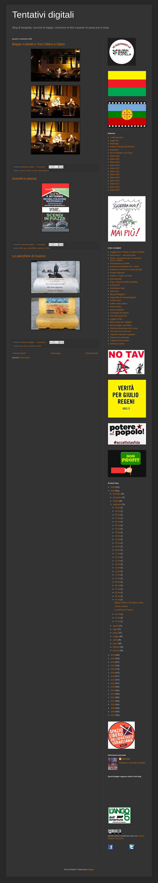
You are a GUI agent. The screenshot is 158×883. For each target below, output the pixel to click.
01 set (117, 621)
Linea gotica (115, 285)
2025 (113, 491)
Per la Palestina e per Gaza (121, 153)
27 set (117, 518)
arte (20, 346)
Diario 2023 (114, 165)
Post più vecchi (92, 353)
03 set (117, 614)
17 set (117, 554)
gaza (25, 248)
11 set (117, 575)
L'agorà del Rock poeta (119, 340)
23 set (117, 532)
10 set (117, 578)
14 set (117, 564)
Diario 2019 (114, 177)
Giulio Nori (114, 291)
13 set (117, 568)
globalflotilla (32, 248)
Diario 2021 (114, 171)
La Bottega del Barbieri (119, 313)
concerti (22, 170)
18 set (117, 550)
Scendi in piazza (24, 178)
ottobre (116, 501)
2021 (113, 666)
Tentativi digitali (43, 15)
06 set (117, 592)
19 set (117, 546)
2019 (113, 673)
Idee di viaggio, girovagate (120, 325)
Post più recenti (19, 353)
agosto (116, 626)
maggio (116, 636)
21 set (117, 539)
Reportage (114, 144)
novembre (117, 497)
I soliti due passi (116, 137)
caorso (25, 346)
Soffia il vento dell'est (118, 304)
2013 (113, 694)
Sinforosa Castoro (117, 344)
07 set (117, 589)
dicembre (117, 494)
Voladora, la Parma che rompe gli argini (126, 270)
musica (28, 170)
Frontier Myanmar (117, 273)
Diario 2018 (114, 181)
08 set (117, 585)
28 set (117, 515)
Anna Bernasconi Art (118, 316)
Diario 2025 (114, 159)
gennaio (116, 650)
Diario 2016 (114, 187)
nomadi (34, 170)
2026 (113, 487)
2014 (113, 690)
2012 (113, 697)
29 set (117, 511)
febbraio (116, 647)
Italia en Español (117, 310)
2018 (113, 676)
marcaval (126, 759)
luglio (115, 629)
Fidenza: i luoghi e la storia (121, 276)
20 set (117, 543)
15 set (117, 561)
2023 (113, 658)
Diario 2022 (114, 168)
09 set (117, 582)
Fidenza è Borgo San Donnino (122, 147)
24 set (117, 529)
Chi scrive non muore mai (120, 331)
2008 (113, 712)
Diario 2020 (114, 174)
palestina (40, 248)
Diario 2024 (114, 162)
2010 (113, 704)
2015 (113, 687)
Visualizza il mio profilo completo (132, 763)
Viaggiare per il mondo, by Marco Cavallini (127, 252)
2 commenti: (41, 167)
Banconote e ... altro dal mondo (123, 255)
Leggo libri (114, 141)
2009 (113, 708)
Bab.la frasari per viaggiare (121, 322)
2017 (113, 680)
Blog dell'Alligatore (117, 294)
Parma (47, 248)
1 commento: (41, 342)
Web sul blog (115, 307)
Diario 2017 (114, 184)
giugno (116, 633)
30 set (117, 508)
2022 (113, 662)
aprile (115, 640)
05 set (117, 596)
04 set (117, 600)
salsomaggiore (43, 170)
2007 (113, 715)
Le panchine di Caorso (29, 256)
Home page (55, 353)
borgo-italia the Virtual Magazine (123, 297)
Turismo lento (115, 300)
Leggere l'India (116, 319)
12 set (117, 571)
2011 (113, 701)
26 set (117, 522)
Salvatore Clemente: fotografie (122, 334)
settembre (117, 504)
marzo (115, 643)
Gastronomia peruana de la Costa (123, 328)
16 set (117, 557)
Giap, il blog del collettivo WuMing (123, 282)
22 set (117, 536)
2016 (113, 683)
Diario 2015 (114, 190)
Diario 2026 (114, 156)
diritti (21, 248)
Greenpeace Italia (117, 288)
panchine (32, 346)
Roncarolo (114, 150)
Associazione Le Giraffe (119, 263)
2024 (113, 655)
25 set (117, 525)
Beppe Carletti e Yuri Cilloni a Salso (38, 44)
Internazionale (116, 279)
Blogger (91, 869)
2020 (113, 669)
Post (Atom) (25, 358)
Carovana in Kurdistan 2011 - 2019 (124, 266)
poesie (38, 346)
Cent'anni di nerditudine (119, 337)
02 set (117, 618)
